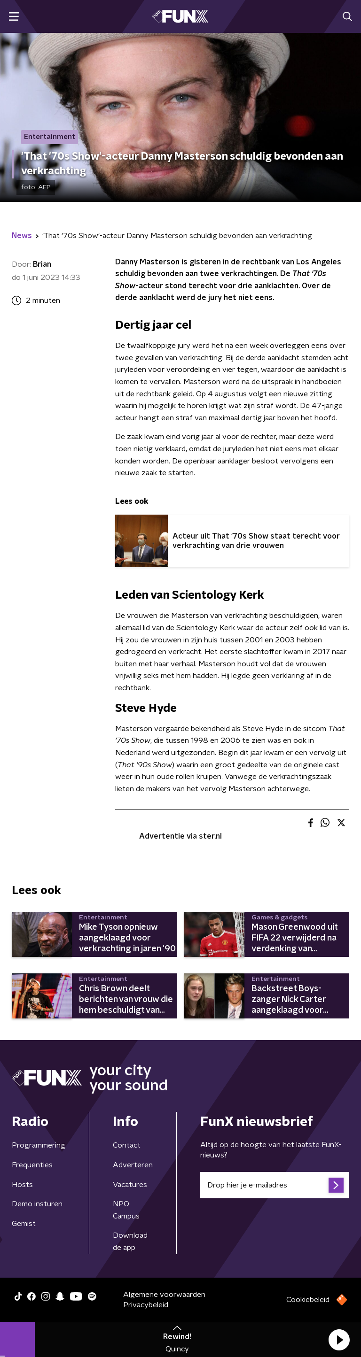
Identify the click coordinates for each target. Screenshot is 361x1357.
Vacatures (130, 1184)
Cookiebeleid (308, 1299)
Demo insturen (37, 1204)
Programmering (38, 1145)
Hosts (22, 1184)
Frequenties (32, 1165)
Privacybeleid (145, 1305)
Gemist (24, 1223)
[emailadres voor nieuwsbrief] (274, 1185)
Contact (127, 1145)
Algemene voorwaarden (164, 1294)
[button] (339, 1340)
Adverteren (133, 1165)
